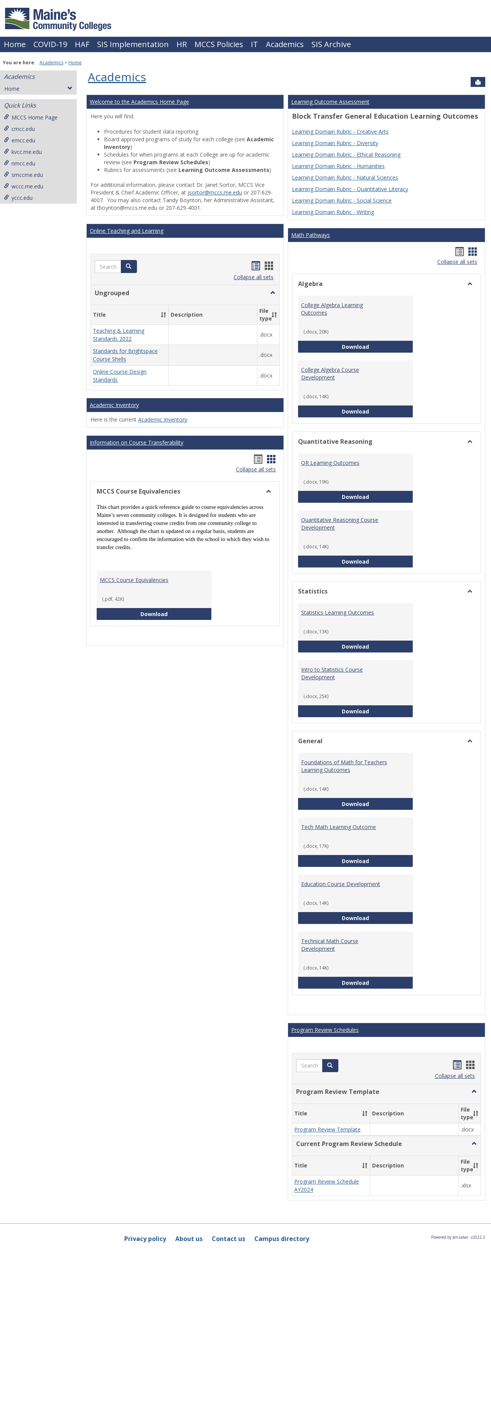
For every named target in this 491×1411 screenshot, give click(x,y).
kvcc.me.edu (23, 151)
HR (181, 44)
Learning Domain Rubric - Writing (333, 212)
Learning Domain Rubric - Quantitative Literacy (350, 189)
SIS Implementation (133, 44)
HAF (82, 44)
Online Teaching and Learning (126, 230)
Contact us (228, 1238)
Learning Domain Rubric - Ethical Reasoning (346, 154)
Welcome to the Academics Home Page (139, 101)
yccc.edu (18, 197)
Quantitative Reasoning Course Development (339, 523)
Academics (285, 44)
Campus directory (281, 1238)
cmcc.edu (19, 128)
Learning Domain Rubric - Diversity (335, 143)
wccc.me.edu (23, 186)
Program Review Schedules (325, 1029)
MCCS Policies (218, 44)
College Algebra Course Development (330, 373)
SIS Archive (331, 44)
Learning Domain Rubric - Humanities (338, 166)
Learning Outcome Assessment (330, 101)
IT (254, 44)
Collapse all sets (254, 277)
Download (176, 614)
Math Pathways (310, 235)
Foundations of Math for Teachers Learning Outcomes (344, 766)
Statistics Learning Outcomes (337, 612)
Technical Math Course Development (329, 944)
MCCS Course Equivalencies (134, 580)
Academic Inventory (114, 405)
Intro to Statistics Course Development (332, 673)
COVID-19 (50, 44)
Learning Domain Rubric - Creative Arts (340, 131)
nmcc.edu (19, 163)
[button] (129, 266)
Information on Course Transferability (136, 442)
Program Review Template (327, 1129)
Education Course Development (340, 884)
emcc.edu (19, 140)
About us (189, 1238)
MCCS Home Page (31, 117)
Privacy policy (145, 1238)
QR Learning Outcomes (330, 462)
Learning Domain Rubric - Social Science (342, 200)
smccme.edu (23, 174)
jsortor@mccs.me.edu (215, 192)
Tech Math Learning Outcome (338, 827)
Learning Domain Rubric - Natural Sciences (345, 177)
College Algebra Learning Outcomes (332, 308)
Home (15, 44)
